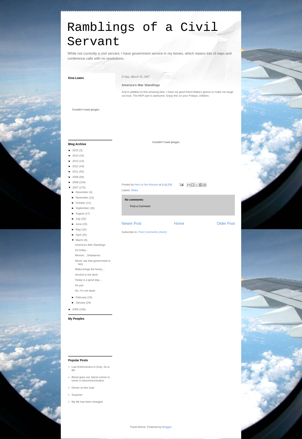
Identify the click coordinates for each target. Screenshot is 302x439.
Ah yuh (79, 285)
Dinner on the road (83, 387)
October (81, 202)
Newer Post (131, 223)
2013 (75, 161)
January (81, 302)
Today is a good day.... (88, 279)
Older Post (226, 223)
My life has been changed (87, 401)
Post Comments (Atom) (152, 232)
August (80, 213)
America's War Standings (90, 244)
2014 (75, 155)
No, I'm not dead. (85, 290)
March (80, 240)
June (79, 224)
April (79, 234)
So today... (81, 250)
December (82, 192)
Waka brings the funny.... (90, 269)
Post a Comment (140, 206)
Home (179, 223)
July (78, 218)
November (82, 197)
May (79, 229)
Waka (134, 190)
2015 (75, 150)
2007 (75, 187)
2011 (75, 171)
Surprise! (77, 394)
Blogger (167, 426)
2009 (75, 177)
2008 (75, 182)
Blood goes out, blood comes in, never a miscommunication (91, 379)
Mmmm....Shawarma (87, 255)
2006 (75, 309)
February (81, 297)
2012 (75, 166)
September (83, 208)
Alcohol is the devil (86, 274)
